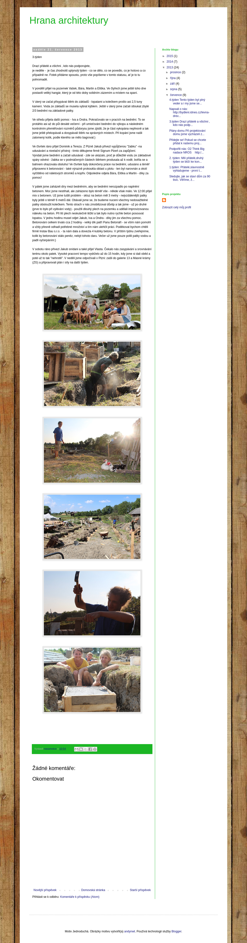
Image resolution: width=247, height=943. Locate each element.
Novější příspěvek (45, 890)
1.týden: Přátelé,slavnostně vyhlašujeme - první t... (186, 169)
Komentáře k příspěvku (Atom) (79, 897)
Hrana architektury (68, 20)
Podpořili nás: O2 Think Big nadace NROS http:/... (186, 150)
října (173, 78)
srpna (174, 89)
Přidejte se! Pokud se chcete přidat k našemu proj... (187, 141)
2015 (170, 56)
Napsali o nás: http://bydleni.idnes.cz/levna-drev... (189, 112)
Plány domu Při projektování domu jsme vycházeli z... (187, 132)
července (176, 95)
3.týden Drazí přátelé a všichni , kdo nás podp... (189, 123)
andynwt (129, 931)
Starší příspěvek (140, 890)
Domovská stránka (93, 890)
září (173, 83)
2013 (170, 67)
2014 (170, 61)
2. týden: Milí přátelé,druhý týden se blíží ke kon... (186, 159)
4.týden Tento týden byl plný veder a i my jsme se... (187, 101)
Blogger (176, 931)
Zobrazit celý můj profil (176, 207)
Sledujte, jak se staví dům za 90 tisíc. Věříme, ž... (189, 178)
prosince (176, 72)
